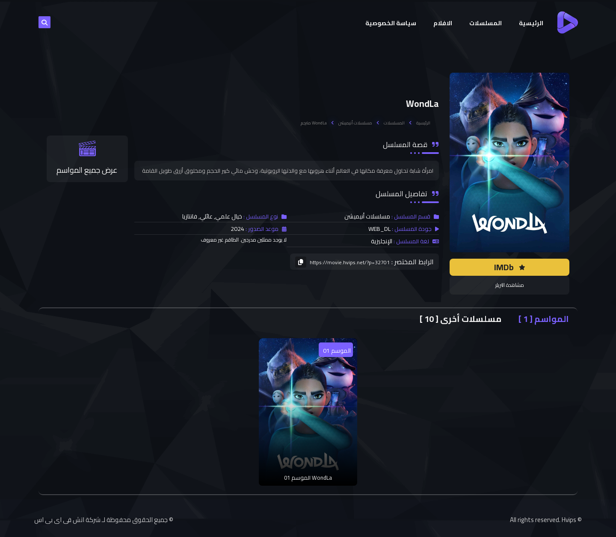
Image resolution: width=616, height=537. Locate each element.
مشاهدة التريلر (509, 285)
